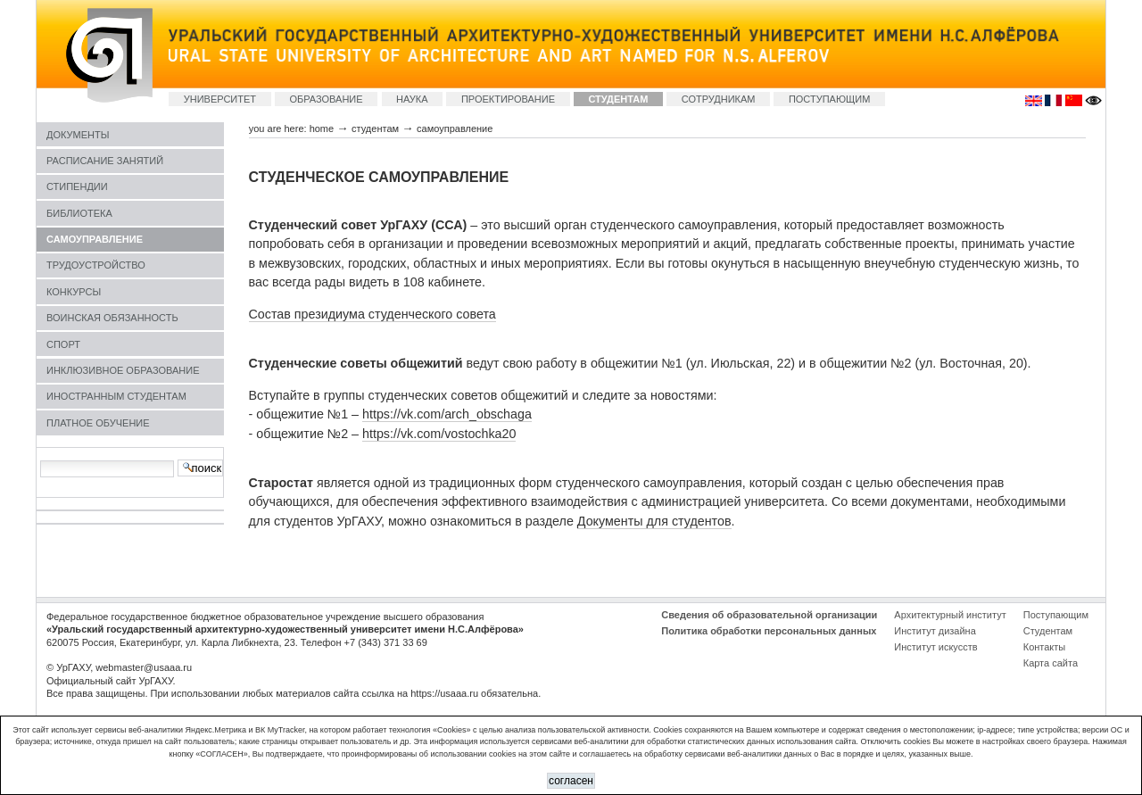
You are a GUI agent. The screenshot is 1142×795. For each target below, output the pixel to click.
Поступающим (1055, 614)
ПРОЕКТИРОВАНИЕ (508, 99)
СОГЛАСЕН (571, 780)
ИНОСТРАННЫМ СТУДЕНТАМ (116, 396)
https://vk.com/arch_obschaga (447, 414)
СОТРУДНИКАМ (719, 99)
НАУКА (412, 99)
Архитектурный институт (949, 614)
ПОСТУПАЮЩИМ (830, 99)
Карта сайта (1050, 663)
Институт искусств (935, 647)
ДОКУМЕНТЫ (77, 134)
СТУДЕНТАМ (618, 99)
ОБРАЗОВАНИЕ (325, 99)
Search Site (39, 459)
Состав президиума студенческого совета (372, 314)
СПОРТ (63, 344)
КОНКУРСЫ (73, 291)
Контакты (1044, 647)
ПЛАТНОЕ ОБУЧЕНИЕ (98, 423)
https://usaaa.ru (444, 693)
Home (322, 128)
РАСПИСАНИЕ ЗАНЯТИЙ (104, 160)
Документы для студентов (654, 521)
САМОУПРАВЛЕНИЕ (94, 239)
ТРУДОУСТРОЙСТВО (95, 265)
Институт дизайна (934, 630)
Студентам (1047, 630)
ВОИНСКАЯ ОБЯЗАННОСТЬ (112, 317)
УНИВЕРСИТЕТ (220, 99)
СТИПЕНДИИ (77, 186)
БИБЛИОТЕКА (79, 213)
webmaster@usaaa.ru (143, 667)
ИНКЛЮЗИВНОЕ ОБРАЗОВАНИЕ (123, 370)
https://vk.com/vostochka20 (439, 433)
